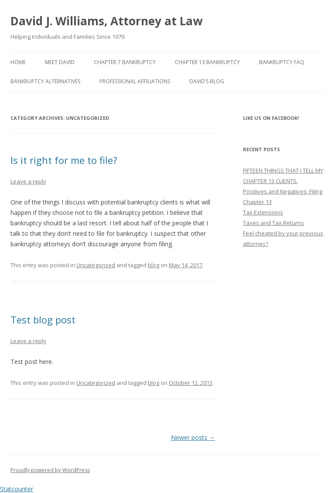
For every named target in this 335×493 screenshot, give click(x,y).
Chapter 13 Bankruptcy (207, 62)
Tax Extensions (263, 212)
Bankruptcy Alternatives (45, 81)
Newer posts (193, 437)
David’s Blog (206, 81)
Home (18, 62)
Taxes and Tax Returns (273, 223)
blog (153, 265)
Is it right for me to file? (63, 160)
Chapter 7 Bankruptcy (125, 62)
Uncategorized (95, 265)
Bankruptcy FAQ (281, 62)
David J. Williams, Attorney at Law (106, 21)
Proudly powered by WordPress (50, 470)
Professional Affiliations (134, 81)
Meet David (60, 62)
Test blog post (42, 319)
